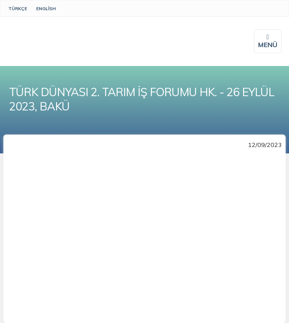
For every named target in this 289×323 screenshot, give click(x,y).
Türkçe (17, 8)
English (46, 8)
